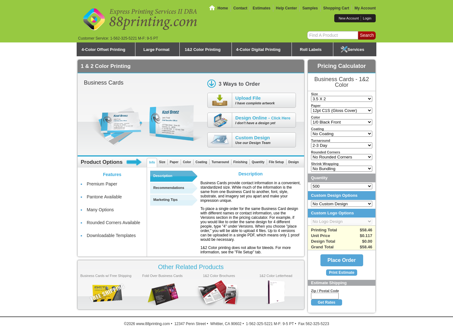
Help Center (286, 8)
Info (152, 162)
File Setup (276, 162)
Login (367, 18)
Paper (174, 162)
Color (187, 162)
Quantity (258, 162)
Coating (201, 162)
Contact (240, 8)
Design (293, 162)
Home (222, 8)
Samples (310, 8)
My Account (365, 8)
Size (162, 162)
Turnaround (220, 162)
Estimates (261, 8)
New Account (349, 18)
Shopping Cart (336, 8)
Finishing (240, 162)
